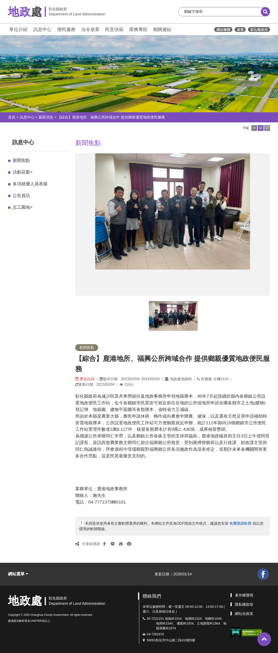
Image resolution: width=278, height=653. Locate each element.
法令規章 (90, 29)
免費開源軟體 (240, 523)
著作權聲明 (244, 595)
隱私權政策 (244, 604)
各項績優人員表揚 (30, 183)
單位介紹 (18, 29)
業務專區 (138, 29)
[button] (254, 128)
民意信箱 (114, 29)
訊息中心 (42, 29)
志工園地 (23, 207)
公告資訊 (21, 195)
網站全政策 (244, 614)
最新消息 (46, 117)
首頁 (11, 117)
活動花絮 (23, 172)
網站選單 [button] (18, 574)
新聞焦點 (21, 160)
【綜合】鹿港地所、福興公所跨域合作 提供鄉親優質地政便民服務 (111, 117)
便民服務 (66, 29)
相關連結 (162, 29)
